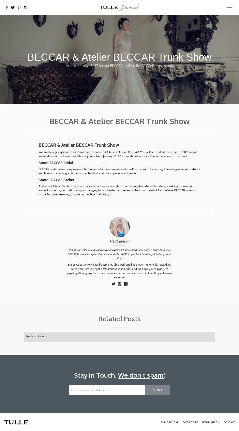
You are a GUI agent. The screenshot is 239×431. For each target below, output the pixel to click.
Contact (229, 422)
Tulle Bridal (170, 422)
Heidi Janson (119, 241)
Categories (190, 422)
